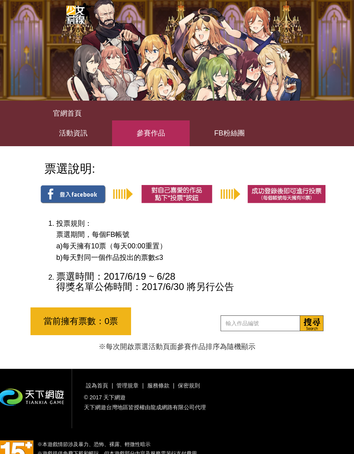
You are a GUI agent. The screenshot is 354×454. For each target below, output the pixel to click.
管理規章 (127, 385)
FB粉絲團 (229, 133)
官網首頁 (67, 113)
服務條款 (158, 385)
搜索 (312, 323)
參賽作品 (151, 133)
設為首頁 (97, 385)
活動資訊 (73, 133)
